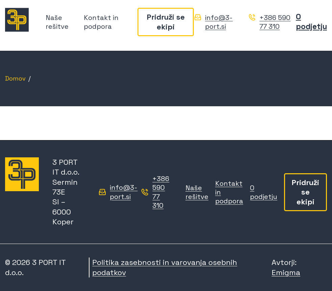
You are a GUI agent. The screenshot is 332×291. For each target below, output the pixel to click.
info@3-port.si (219, 22)
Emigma (286, 272)
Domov (15, 78)
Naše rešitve (57, 22)
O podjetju (311, 22)
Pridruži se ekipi (166, 22)
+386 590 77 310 (274, 22)
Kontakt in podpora (101, 22)
